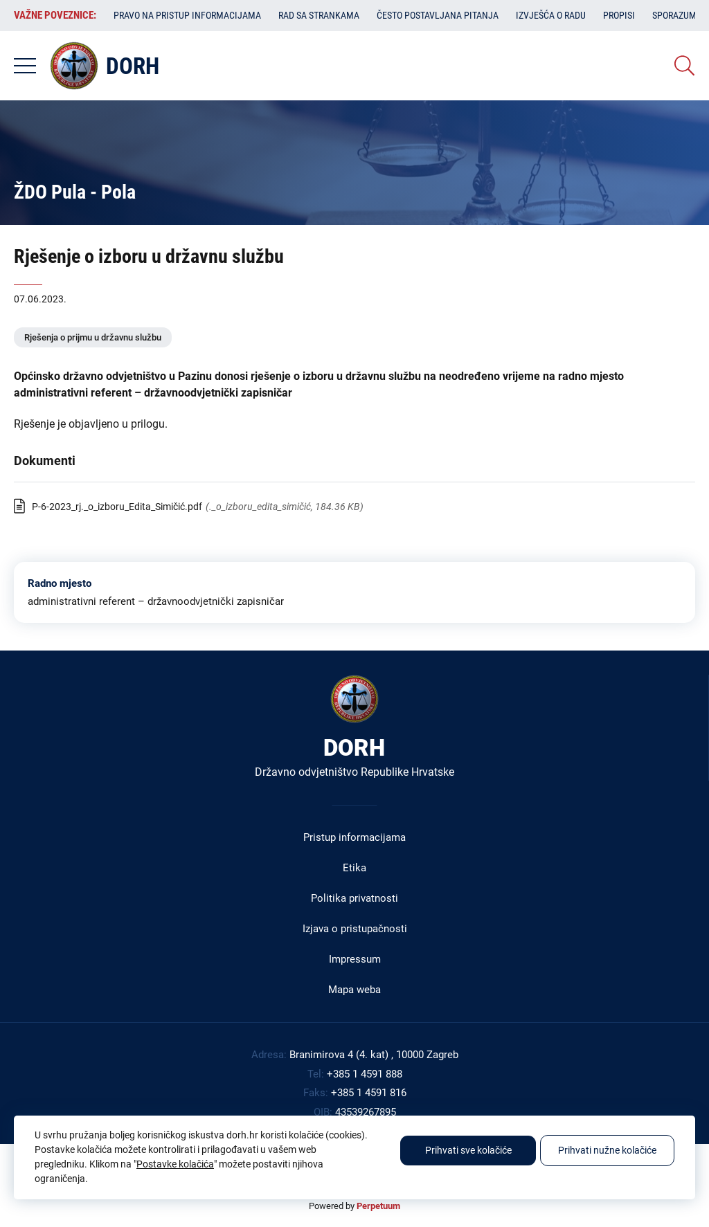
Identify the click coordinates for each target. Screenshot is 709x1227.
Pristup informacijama (354, 837)
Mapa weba (354, 989)
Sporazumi (675, 15)
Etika (354, 868)
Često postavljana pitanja (438, 15)
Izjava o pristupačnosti (355, 928)
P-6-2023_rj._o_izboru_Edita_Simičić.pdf (117, 506)
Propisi (619, 15)
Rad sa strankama (318, 15)
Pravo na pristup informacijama (187, 15)
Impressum (355, 959)
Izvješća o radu (551, 15)
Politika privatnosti (354, 898)
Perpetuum (378, 1206)
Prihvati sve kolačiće (468, 1150)
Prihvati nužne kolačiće (607, 1150)
